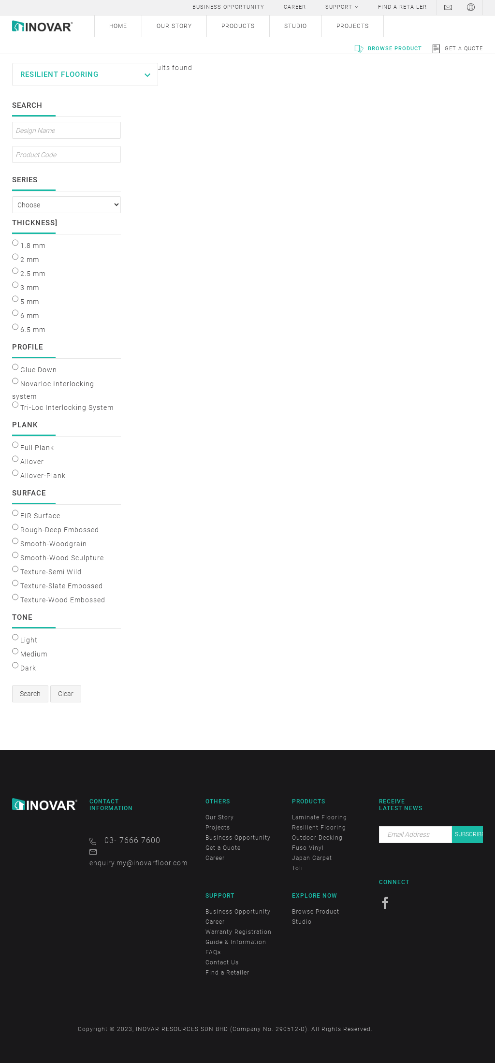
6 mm (29, 316)
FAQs (213, 952)
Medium (33, 654)
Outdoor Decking (317, 837)
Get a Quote (464, 48)
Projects (217, 827)
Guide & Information (235, 942)
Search (27, 104)
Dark (28, 668)
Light (29, 640)
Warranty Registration (238, 932)
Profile (27, 346)
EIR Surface (40, 516)
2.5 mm (32, 273)
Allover (32, 462)
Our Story (219, 817)
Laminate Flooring (319, 817)
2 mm (29, 259)
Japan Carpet (312, 858)
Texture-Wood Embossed (62, 600)
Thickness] (34, 221)
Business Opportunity (238, 837)
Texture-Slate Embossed (61, 586)
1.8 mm (32, 245)
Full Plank (37, 447)
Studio (302, 921)
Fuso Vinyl (308, 848)
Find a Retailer (227, 972)
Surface (29, 492)
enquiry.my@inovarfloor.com (138, 863)
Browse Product (395, 48)
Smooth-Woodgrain (53, 544)
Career (215, 858)
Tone (22, 616)
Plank (25, 424)
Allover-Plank (43, 476)
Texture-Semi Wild (51, 572)
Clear (65, 694)
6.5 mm (32, 330)
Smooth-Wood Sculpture (62, 558)
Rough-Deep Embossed (59, 530)
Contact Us (222, 962)
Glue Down (38, 370)
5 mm (29, 302)
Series (25, 178)
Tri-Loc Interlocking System (67, 407)
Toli (297, 868)
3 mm (29, 287)
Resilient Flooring (59, 74)
